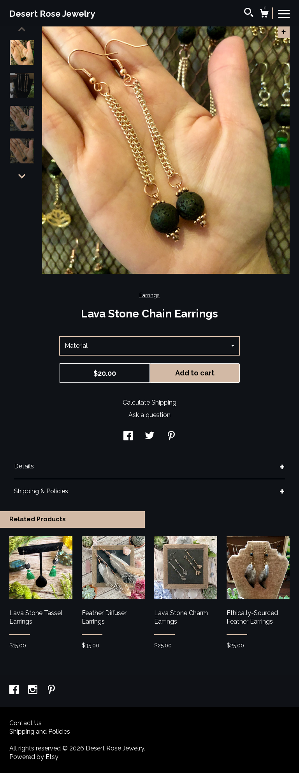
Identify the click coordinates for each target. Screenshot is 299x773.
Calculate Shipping (149, 402)
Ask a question (149, 415)
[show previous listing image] (22, 29)
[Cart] (264, 14)
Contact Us (25, 723)
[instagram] (33, 690)
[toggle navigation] (284, 13)
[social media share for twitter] (149, 436)
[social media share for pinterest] (171, 436)
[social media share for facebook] (128, 436)
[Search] (249, 14)
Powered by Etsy (33, 757)
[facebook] (14, 690)
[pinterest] (51, 690)
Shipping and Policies (39, 731)
